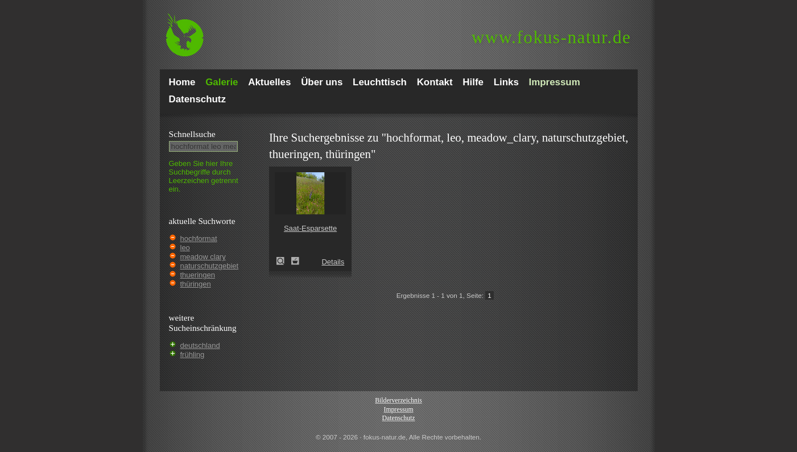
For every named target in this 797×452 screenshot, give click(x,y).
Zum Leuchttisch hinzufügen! (295, 261)
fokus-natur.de (551, 37)
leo (185, 247)
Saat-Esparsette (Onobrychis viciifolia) (283, 261)
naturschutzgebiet (209, 266)
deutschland (200, 345)
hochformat (198, 238)
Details (332, 262)
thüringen (195, 284)
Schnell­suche (192, 134)
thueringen (197, 275)
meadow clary (203, 256)
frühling (192, 354)
